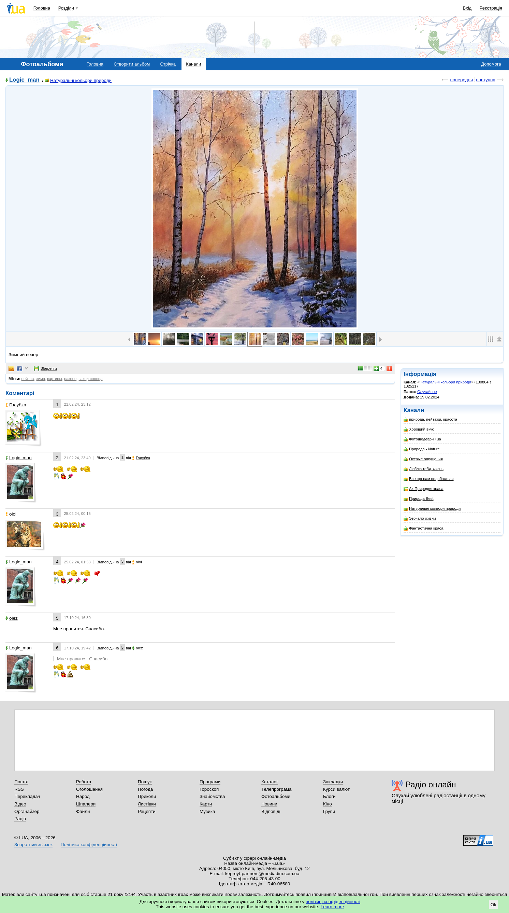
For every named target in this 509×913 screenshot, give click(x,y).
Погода (145, 789)
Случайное (427, 392)
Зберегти (45, 368)
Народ (83, 796)
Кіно (327, 803)
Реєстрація (491, 8)
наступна (485, 79)
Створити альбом (132, 64)
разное (70, 379)
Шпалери (86, 803)
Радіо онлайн (430, 784)
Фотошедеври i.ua (422, 439)
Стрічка (167, 64)
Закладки (333, 781)
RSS (19, 789)
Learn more (332, 906)
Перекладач (27, 796)
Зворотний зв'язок (33, 844)
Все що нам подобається (429, 479)
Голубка (15, 404)
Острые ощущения (423, 459)
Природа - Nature (422, 449)
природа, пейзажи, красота (430, 419)
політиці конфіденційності (333, 901)
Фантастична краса (423, 528)
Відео (20, 803)
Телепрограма (276, 789)
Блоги (329, 796)
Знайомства (212, 796)
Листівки (147, 803)
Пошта (21, 781)
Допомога (491, 64)
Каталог (269, 781)
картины (54, 379)
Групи (329, 811)
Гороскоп (209, 789)
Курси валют (336, 789)
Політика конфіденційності (89, 844)
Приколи (147, 796)
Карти (206, 803)
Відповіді (270, 811)
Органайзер (26, 811)
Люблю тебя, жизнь (423, 469)
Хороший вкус (419, 429)
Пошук (145, 781)
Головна (41, 8)
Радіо (20, 818)
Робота (83, 781)
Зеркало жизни (420, 518)
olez (11, 618)
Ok (493, 904)
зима (41, 379)
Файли (83, 811)
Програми (210, 781)
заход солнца (91, 379)
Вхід (467, 8)
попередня (461, 79)
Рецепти (147, 811)
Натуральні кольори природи (78, 80)
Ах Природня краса (423, 489)
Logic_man (24, 80)
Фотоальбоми (275, 796)
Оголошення (89, 789)
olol (10, 514)
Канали (193, 64)
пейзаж (27, 379)
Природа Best (419, 498)
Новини (269, 803)
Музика (207, 811)
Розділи (66, 8)
